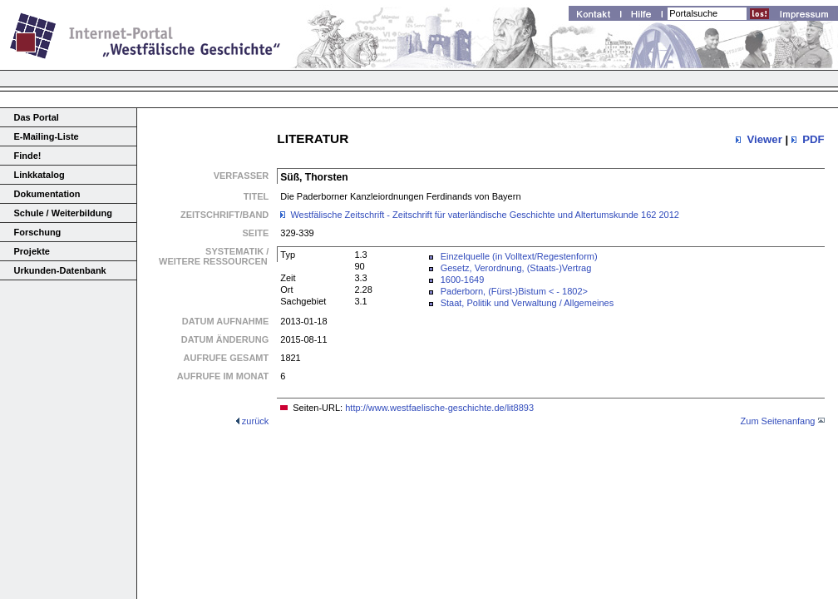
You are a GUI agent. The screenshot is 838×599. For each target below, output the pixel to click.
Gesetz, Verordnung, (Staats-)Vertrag (516, 268)
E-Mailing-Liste (46, 136)
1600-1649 (463, 280)
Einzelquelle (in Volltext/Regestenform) (519, 256)
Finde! (28, 156)
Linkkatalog (39, 175)
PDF (813, 139)
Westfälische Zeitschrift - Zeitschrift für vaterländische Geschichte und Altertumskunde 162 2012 (484, 215)
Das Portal (36, 117)
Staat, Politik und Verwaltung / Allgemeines (527, 303)
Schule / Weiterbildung (63, 213)
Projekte (32, 251)
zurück (255, 421)
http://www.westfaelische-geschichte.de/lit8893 (439, 408)
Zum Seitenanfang (778, 421)
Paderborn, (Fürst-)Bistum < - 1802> (514, 291)
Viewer (764, 139)
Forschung (38, 232)
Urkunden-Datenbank (60, 270)
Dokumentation (47, 194)
